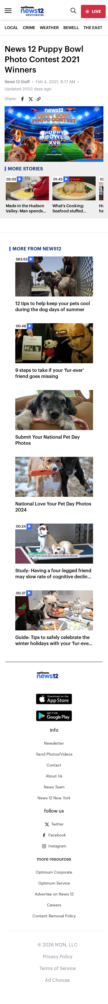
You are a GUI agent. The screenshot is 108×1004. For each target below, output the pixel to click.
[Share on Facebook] (22, 99)
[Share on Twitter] (30, 99)
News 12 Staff (17, 82)
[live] (93, 11)
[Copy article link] (38, 99)
